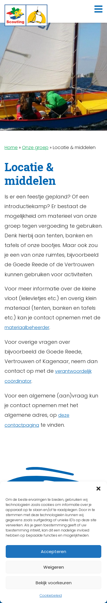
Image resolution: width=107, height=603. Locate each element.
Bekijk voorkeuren (54, 583)
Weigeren (53, 567)
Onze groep (35, 147)
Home (11, 147)
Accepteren (53, 551)
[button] (98, 488)
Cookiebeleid (51, 595)
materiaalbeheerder (27, 327)
